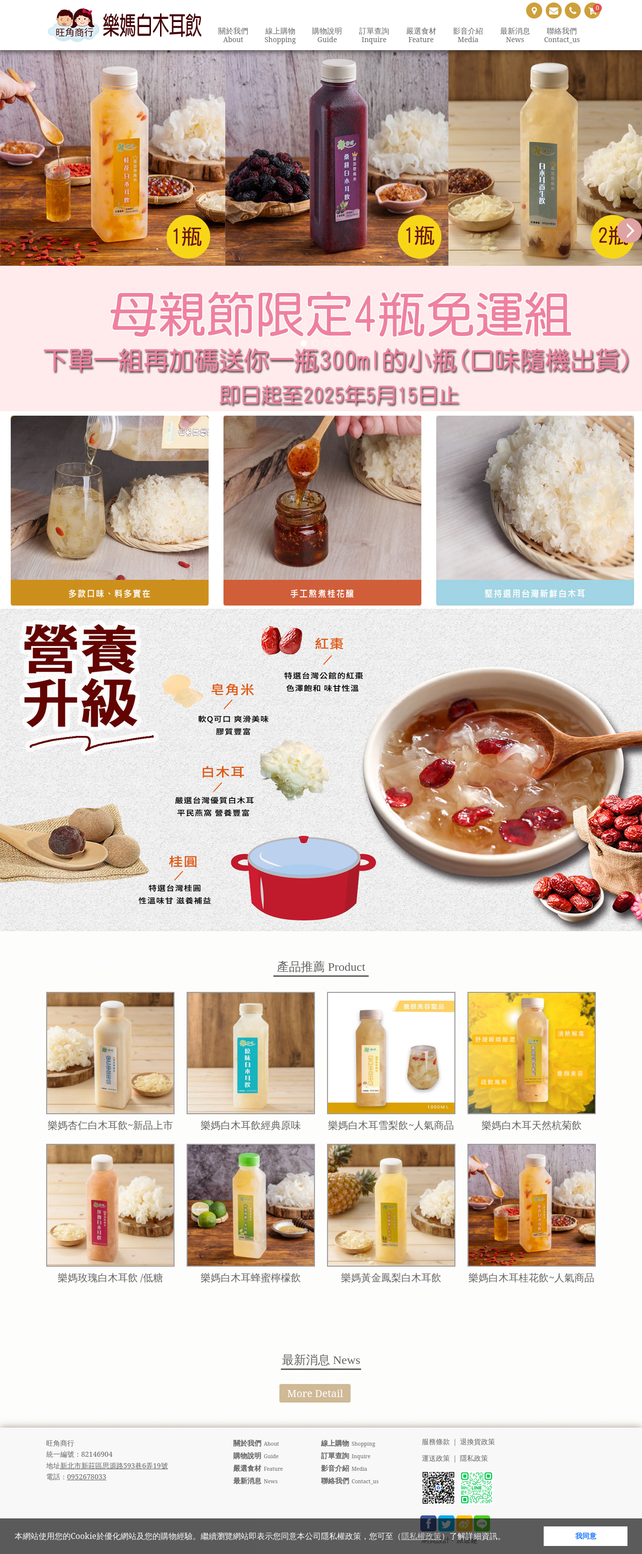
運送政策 (436, 1458)
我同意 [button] (585, 1535)
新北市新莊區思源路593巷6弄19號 (114, 1465)
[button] (509, 1537)
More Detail (315, 1393)
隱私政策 (474, 1458)
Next (629, 230)
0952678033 (86, 1476)
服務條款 (436, 1442)
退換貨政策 (477, 1442)
